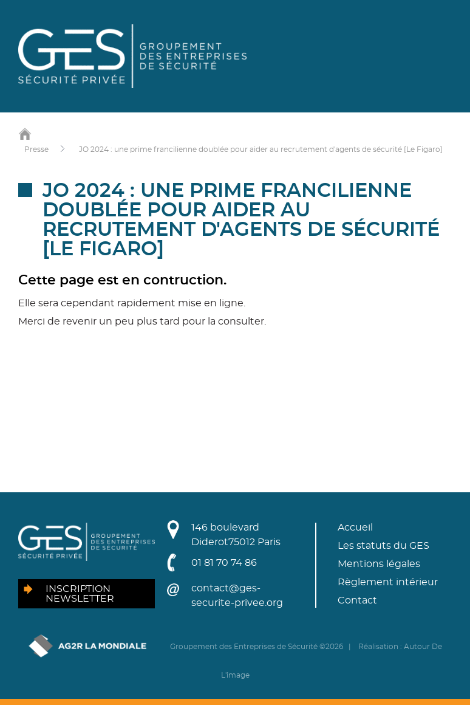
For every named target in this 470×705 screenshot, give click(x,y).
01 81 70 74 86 (224, 563)
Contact (357, 600)
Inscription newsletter (80, 594)
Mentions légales (379, 564)
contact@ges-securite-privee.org (237, 595)
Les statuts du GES (383, 546)
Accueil (355, 527)
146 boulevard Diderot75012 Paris (236, 535)
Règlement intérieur (388, 582)
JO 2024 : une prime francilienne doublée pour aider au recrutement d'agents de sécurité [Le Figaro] (261, 149)
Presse (36, 149)
